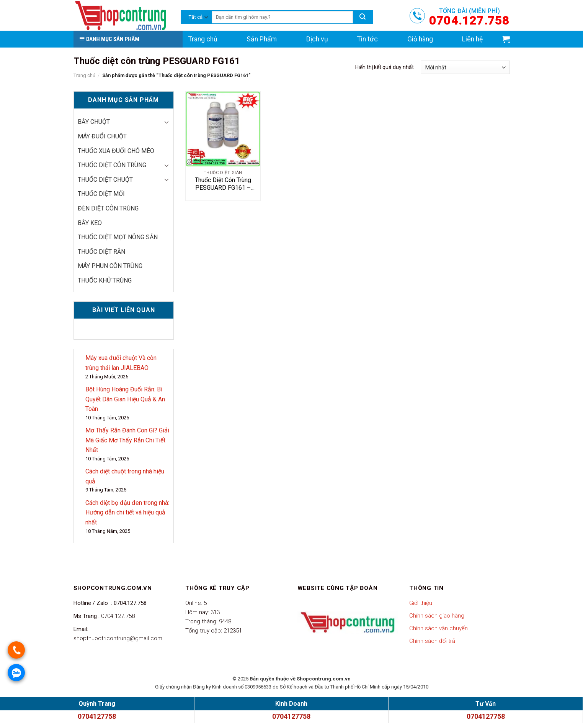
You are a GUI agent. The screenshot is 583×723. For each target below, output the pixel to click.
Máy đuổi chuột (102, 136)
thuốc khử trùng (105, 280)
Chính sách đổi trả (432, 641)
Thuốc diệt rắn (101, 251)
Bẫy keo (90, 223)
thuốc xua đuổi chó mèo (116, 150)
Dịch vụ (317, 39)
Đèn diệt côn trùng (108, 208)
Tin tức (367, 39)
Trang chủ (202, 39)
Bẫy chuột (94, 121)
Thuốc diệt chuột (105, 179)
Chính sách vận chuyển (438, 628)
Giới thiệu (420, 603)
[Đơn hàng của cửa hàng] (465, 67)
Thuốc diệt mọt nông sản (118, 237)
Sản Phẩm (262, 39)
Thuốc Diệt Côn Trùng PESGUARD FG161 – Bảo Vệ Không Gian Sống (223, 184)
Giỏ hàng (420, 39)
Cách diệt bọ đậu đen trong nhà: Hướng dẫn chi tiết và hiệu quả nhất (127, 512)
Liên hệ (472, 39)
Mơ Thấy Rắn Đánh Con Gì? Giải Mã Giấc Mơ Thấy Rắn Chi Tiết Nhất (127, 440)
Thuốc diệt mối (101, 193)
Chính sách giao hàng (436, 615)
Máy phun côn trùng (110, 265)
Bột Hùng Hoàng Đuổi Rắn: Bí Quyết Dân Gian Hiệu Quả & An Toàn (125, 399)
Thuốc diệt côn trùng (112, 165)
